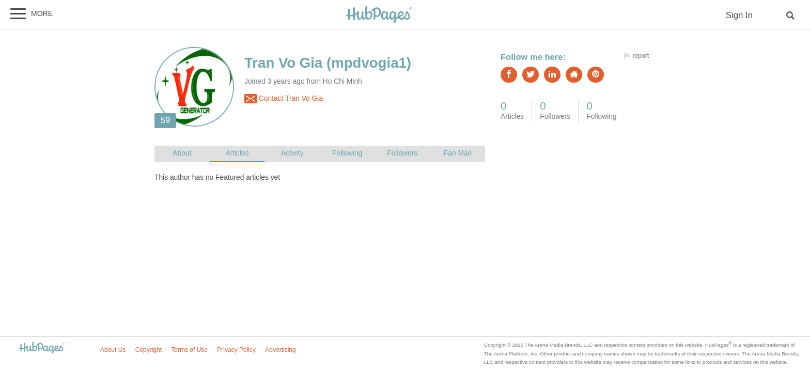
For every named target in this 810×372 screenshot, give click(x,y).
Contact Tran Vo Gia (283, 98)
